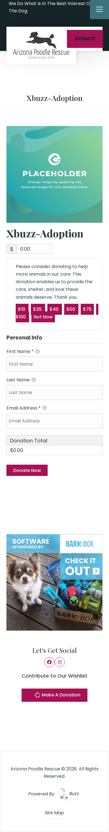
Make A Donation (57, 695)
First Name (23, 351)
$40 (55, 308)
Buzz (68, 793)
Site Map (54, 812)
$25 (38, 308)
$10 (22, 308)
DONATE (85, 38)
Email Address (26, 408)
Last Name (21, 380)
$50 (71, 308)
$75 (87, 308)
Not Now (43, 316)
